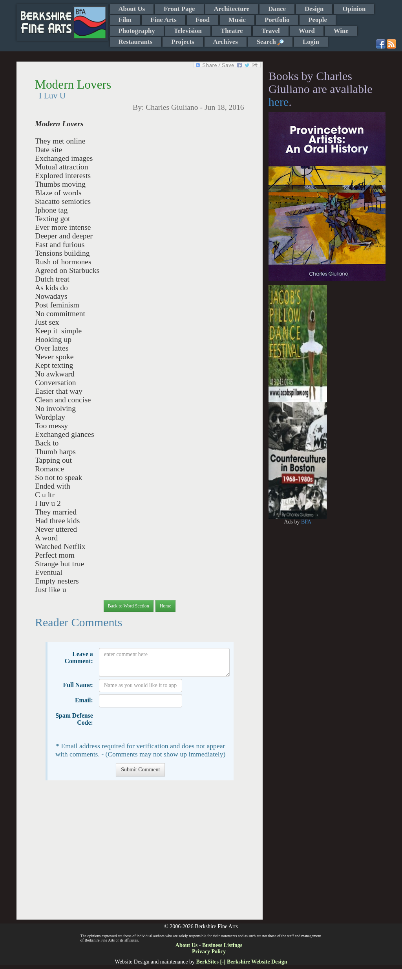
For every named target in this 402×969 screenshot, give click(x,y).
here (279, 101)
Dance (277, 9)
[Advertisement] (140, 854)
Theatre (232, 31)
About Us (132, 9)
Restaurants (136, 41)
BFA (306, 522)
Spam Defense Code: (74, 719)
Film (125, 20)
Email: (84, 700)
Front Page (179, 9)
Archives (225, 41)
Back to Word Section (128, 606)
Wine (341, 31)
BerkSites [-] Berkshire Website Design (241, 962)
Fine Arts (163, 20)
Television (188, 31)
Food (203, 20)
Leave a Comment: (78, 657)
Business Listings (222, 945)
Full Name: (78, 685)
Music (237, 20)
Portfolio (277, 20)
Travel (270, 31)
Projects (182, 41)
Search (270, 41)
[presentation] (158, 724)
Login (311, 41)
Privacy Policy (209, 951)
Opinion (353, 9)
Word (307, 31)
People (317, 20)
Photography (137, 31)
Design (314, 9)
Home (165, 606)
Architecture (232, 9)
